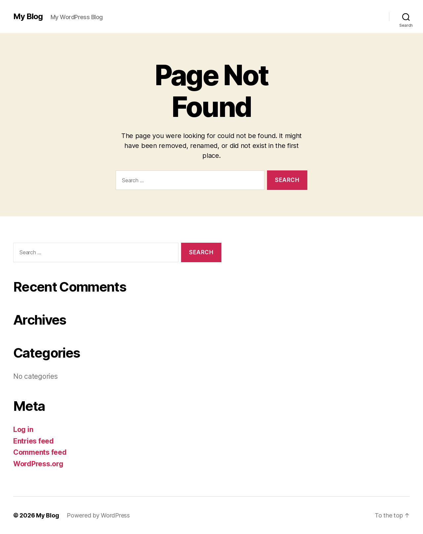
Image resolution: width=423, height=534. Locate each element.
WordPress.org (38, 464)
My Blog (28, 16)
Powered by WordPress (98, 515)
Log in (23, 429)
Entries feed (33, 441)
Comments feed (40, 452)
